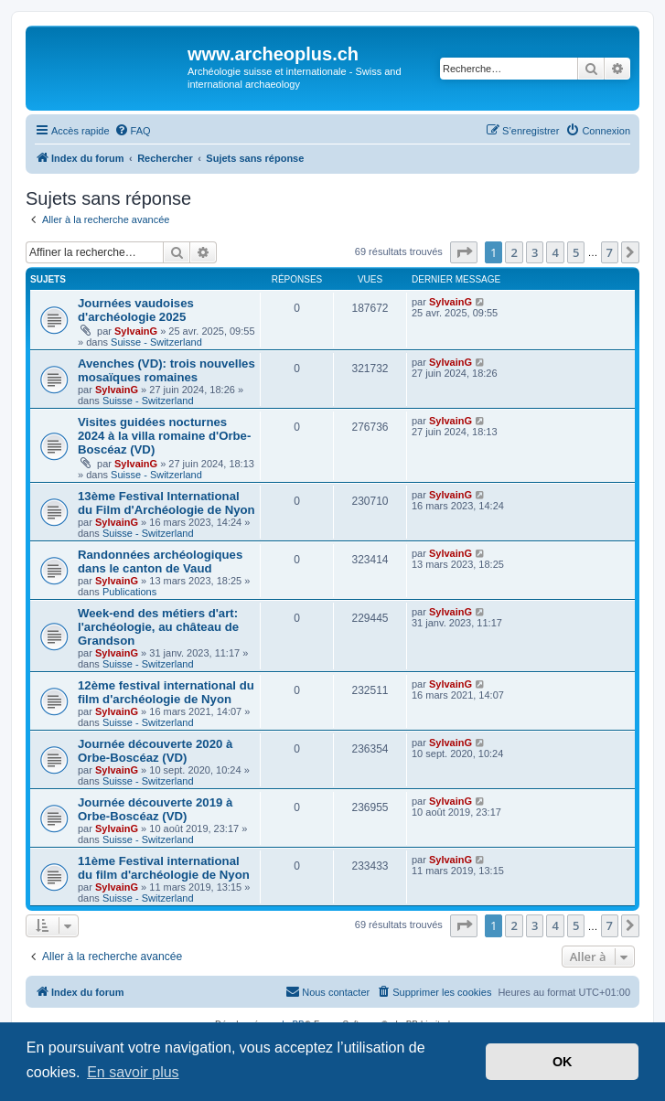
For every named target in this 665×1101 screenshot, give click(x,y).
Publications (129, 591)
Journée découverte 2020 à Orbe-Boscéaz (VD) (155, 750)
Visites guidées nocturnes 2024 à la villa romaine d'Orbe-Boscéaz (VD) (164, 435)
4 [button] (555, 252)
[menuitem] (132, 131)
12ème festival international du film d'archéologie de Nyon (166, 692)
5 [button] (576, 252)
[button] (463, 252)
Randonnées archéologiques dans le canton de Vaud (160, 561)
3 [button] (534, 252)
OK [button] (562, 1061)
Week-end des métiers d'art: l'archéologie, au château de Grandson (158, 626)
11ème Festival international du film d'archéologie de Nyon (164, 868)
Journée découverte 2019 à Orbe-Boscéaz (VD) (155, 809)
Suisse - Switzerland (156, 342)
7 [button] (609, 252)
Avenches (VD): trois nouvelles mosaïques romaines (166, 370)
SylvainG (135, 331)
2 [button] (513, 252)
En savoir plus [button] (133, 1072)
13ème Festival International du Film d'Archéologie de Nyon (166, 503)
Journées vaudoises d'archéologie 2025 (136, 310)
